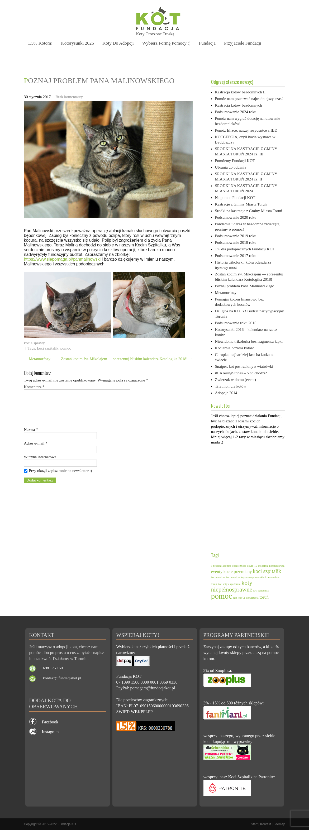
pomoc (65, 348)
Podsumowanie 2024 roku (235, 112)
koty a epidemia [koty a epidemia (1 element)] (231, 584)
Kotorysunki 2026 (78, 43)
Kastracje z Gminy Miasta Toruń (241, 204)
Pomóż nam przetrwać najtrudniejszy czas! (249, 99)
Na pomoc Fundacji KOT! (236, 197)
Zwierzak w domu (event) (235, 380)
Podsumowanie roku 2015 (235, 323)
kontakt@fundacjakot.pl (62, 678)
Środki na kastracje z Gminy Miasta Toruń (248, 211)
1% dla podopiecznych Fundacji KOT (245, 249)
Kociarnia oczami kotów (234, 348)
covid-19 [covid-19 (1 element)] (252, 565)
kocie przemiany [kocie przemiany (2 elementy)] (238, 571)
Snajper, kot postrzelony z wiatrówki (244, 366)
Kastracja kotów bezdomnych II (240, 92)
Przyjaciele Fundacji (245, 43)
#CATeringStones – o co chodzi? (241, 373)
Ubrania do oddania (230, 167)
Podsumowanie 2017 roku (235, 256)
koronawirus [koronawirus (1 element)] (218, 577)
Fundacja (209, 43)
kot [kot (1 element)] (220, 584)
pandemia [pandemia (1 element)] (263, 590)
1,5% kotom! (40, 43)
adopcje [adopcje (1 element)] (226, 565)
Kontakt (265, 824)
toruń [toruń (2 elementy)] (263, 597)
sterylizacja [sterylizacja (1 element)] (252, 597)
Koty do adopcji (119, 43)
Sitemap (279, 824)
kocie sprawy (34, 343)
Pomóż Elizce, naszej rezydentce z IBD (246, 130)
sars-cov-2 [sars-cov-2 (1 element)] (239, 597)
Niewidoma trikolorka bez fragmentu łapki (249, 341)
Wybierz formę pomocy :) (168, 43)
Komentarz (34, 387)
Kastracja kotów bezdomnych (238, 105)
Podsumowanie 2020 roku (235, 217)
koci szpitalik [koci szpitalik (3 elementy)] (267, 571)
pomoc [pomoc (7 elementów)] (221, 596)
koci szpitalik (47, 348)
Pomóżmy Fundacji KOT (235, 161)
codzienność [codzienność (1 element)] (239, 565)
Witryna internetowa (40, 463)
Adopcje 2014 (226, 393)
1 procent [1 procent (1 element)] (216, 565)
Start (254, 824)
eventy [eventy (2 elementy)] (216, 571)
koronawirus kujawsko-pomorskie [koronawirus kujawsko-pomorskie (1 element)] (245, 577)
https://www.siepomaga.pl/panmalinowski (62, 259)
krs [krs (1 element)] (255, 590)
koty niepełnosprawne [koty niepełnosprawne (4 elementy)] (232, 586)
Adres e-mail (35, 449)
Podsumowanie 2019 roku (235, 236)
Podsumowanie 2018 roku (235, 242)
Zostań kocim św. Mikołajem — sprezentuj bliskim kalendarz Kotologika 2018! (127, 359)
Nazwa (31, 436)
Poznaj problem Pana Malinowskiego (244, 286)
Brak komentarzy (69, 97)
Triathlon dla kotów (230, 386)
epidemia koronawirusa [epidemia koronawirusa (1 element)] (271, 565)
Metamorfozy (37, 359)
